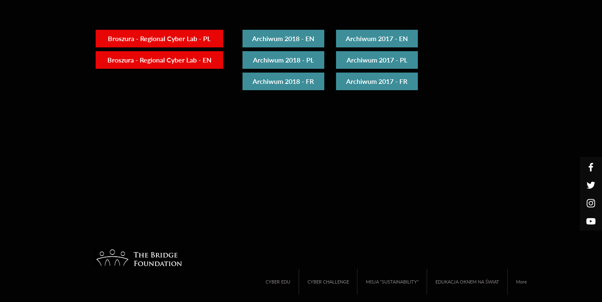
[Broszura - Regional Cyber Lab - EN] (159, 60)
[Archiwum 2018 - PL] (283, 60)
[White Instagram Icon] (591, 203)
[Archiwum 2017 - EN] (377, 38)
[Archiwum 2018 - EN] (283, 38)
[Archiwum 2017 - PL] (377, 60)
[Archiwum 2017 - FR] (377, 81)
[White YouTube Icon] (591, 221)
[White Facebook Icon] (591, 167)
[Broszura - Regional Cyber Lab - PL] (159, 38)
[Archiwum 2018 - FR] (283, 81)
